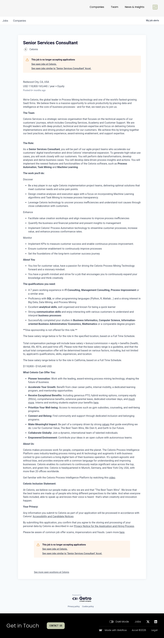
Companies (97, 8)
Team (114, 8)
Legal (154, 630)
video (112, 477)
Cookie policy (88, 606)
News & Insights (134, 8)
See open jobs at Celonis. (44, 64)
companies (19, 20)
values (105, 424)
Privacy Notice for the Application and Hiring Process (104, 526)
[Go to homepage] (17, 8)
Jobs (138, 621)
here (96, 402)
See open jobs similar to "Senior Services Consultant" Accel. (61, 68)
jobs (5, 20)
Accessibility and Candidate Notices (53, 516)
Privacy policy (74, 606)
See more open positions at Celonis (51, 572)
